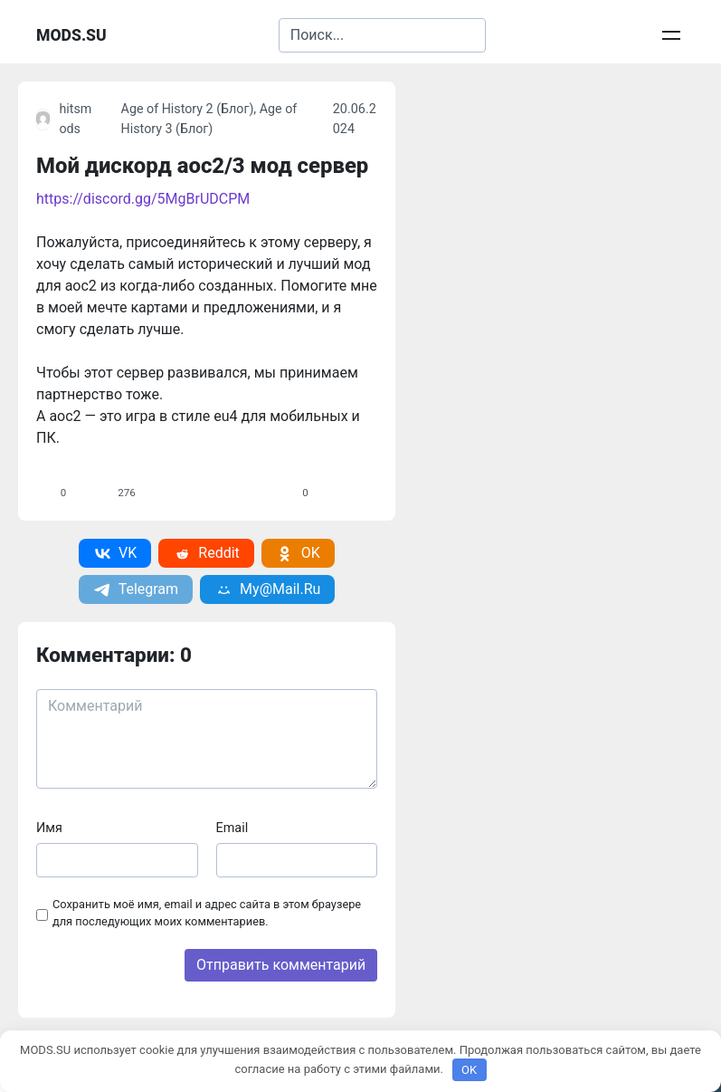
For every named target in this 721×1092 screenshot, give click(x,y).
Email (232, 828)
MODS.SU (71, 35)
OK (469, 1070)
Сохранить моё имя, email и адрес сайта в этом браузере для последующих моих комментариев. (206, 912)
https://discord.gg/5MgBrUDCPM (143, 198)
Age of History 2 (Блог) (188, 109)
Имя (49, 828)
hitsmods (64, 119)
